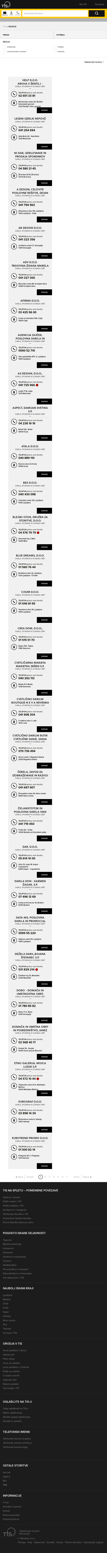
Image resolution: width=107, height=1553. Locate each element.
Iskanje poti (9, 1354)
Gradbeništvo (10, 1265)
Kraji (30, 1542)
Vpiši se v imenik (11, 1197)
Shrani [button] (44, 110)
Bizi (5, 1480)
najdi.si (6, 1476)
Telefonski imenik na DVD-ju (17, 1443)
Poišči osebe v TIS (12, 1201)
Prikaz (6, 35)
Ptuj (5, 1324)
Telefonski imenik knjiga (15, 1447)
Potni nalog (8, 1358)
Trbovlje (7, 1328)
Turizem (7, 1261)
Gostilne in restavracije (14, 1256)
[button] (8, 4)
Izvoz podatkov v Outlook (16, 1367)
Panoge (22, 1542)
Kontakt (51, 1542)
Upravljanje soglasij (93, 1542)
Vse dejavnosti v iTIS (13, 1277)
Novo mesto (9, 1320)
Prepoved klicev (11, 1519)
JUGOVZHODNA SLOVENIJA (14, 51)
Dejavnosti (39, 1542)
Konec (77, 1176)
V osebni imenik (11, 1375)
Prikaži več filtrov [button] (93, 62)
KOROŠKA (59, 51)
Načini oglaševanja (12, 1412)
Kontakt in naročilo (12, 1421)
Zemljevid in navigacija (14, 1209)
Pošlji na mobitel (11, 1371)
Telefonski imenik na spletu (17, 1438)
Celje (5, 1303)
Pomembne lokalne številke (17, 1218)
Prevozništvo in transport (15, 1269)
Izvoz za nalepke (11, 1363)
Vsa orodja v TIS (11, 1388)
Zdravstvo (8, 1252)
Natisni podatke (11, 1384)
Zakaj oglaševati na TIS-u (15, 1408)
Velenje (7, 1316)
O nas (6, 1502)
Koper (6, 1312)
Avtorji (6, 1511)
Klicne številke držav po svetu (18, 1222)
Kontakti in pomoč (12, 1506)
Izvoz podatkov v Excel (14, 1350)
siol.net (6, 1472)
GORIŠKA (59, 47)
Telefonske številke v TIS (15, 1214)
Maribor (7, 1299)
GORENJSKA (9, 47)
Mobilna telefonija (12, 1244)
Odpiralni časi (10, 1379)
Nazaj (20, 1176)
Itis (4, 26)
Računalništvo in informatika (17, 1273)
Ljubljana (7, 1295)
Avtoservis (8, 1248)
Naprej (86, 1176)
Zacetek (30, 1176)
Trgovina (7, 1240)
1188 (5, 1485)
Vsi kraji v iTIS (10, 1333)
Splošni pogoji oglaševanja (16, 1417)
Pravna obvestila (11, 1515)
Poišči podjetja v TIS (13, 1205)
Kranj (5, 1307)
